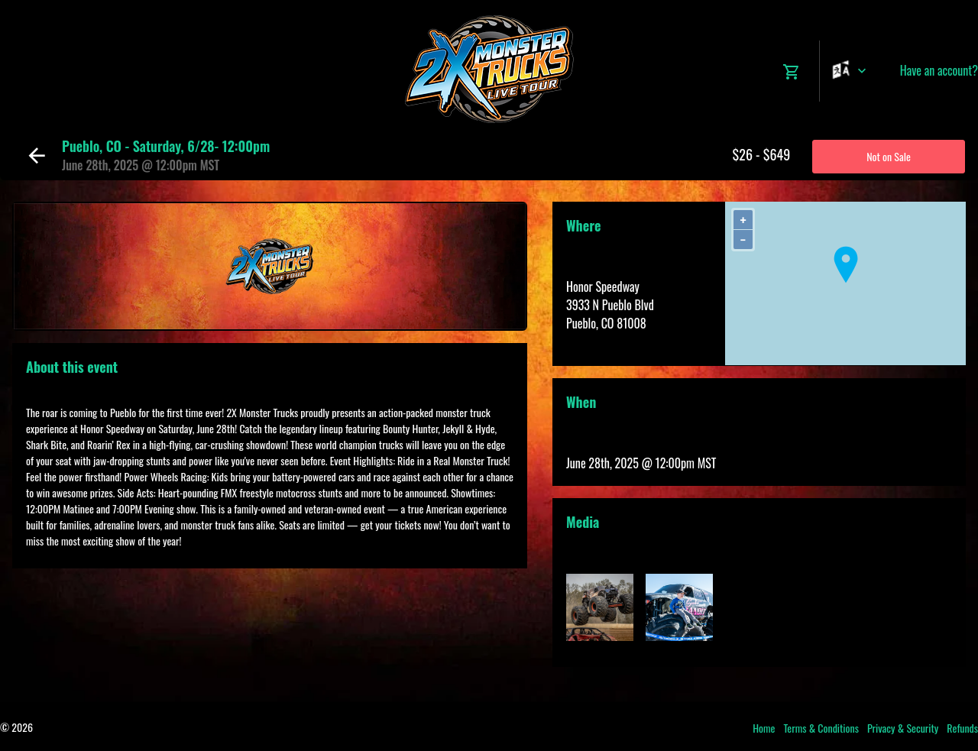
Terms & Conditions (821, 728)
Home (764, 728)
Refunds (962, 728)
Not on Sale (888, 156)
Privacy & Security (902, 728)
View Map (587, 341)
